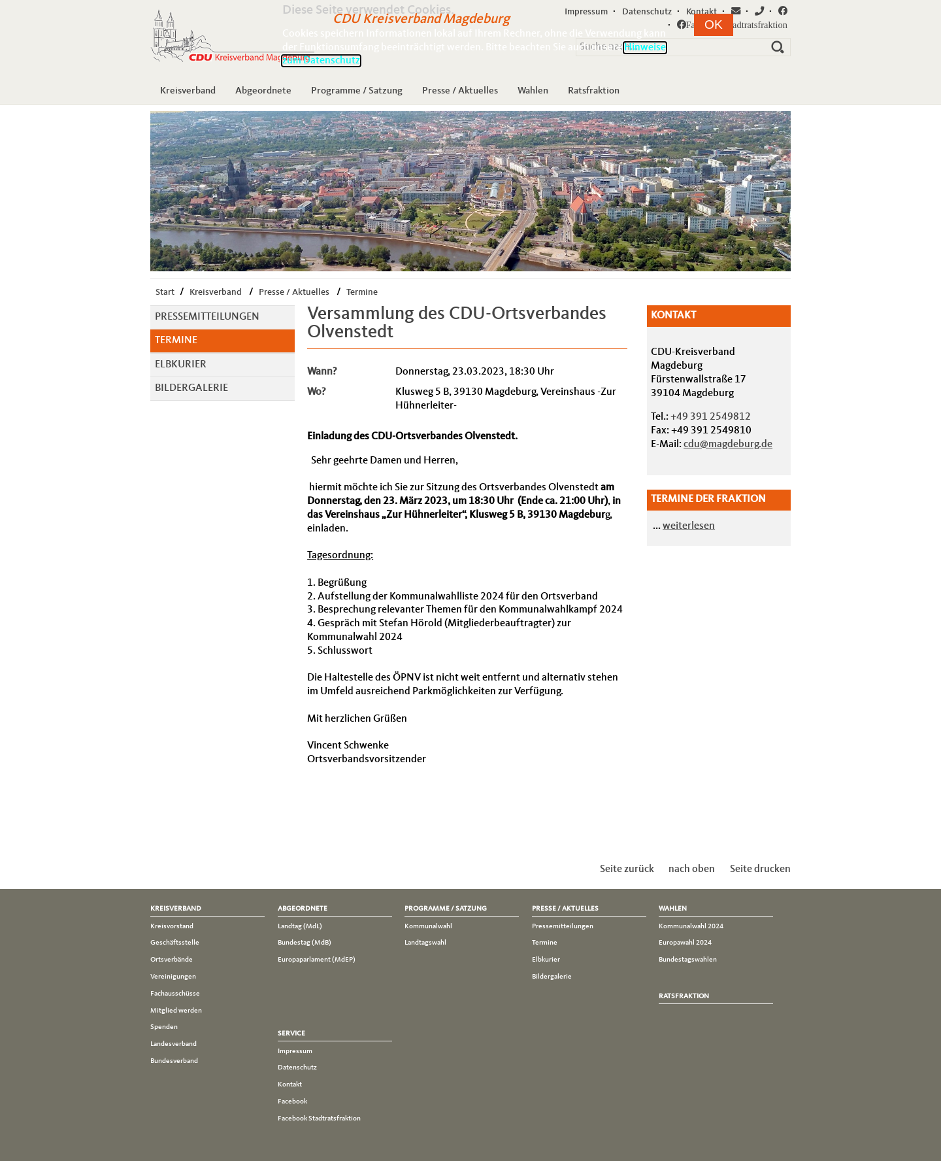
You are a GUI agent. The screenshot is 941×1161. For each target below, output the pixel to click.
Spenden (164, 1027)
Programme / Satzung (357, 91)
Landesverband (173, 1044)
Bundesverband (174, 1061)
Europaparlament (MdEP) (316, 960)
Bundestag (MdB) (304, 943)
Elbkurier (180, 365)
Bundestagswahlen (688, 960)
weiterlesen (689, 526)
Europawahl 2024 (685, 943)
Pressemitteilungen (207, 317)
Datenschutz (297, 1067)
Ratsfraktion (593, 91)
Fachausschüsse (175, 994)
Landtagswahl (425, 943)
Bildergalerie (191, 388)
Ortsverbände (171, 960)
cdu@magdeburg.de (728, 444)
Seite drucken (760, 869)
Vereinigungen (173, 977)
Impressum (295, 1051)
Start (165, 292)
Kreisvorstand (171, 926)
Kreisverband (188, 91)
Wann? (322, 372)
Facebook (292, 1101)
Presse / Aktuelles (460, 91)
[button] (713, 25)
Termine (362, 292)
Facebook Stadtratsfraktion (319, 1118)
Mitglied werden (176, 1011)
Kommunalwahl (428, 926)
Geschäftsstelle (174, 943)
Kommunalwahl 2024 (691, 926)
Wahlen (533, 91)
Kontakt (290, 1084)
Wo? (316, 392)
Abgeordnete (263, 91)
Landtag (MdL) (300, 926)
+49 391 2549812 (710, 417)
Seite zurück (627, 869)
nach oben (692, 869)
